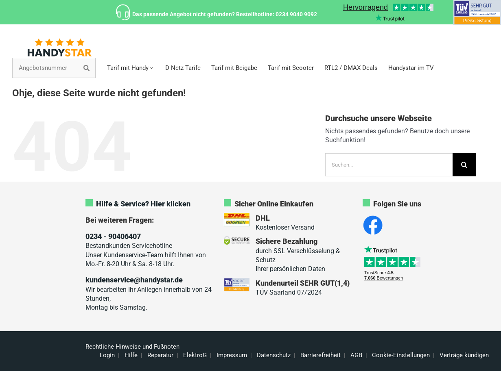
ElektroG (195, 355)
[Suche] (464, 164)
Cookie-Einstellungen (401, 355)
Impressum (232, 355)
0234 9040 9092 (296, 14)
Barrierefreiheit (320, 355)
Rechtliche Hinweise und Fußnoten (132, 346)
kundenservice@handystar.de (134, 280)
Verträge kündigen (464, 355)
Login (107, 355)
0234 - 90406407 (113, 236)
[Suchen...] (389, 164)
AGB (356, 355)
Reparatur (160, 355)
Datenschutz (274, 355)
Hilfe (131, 355)
